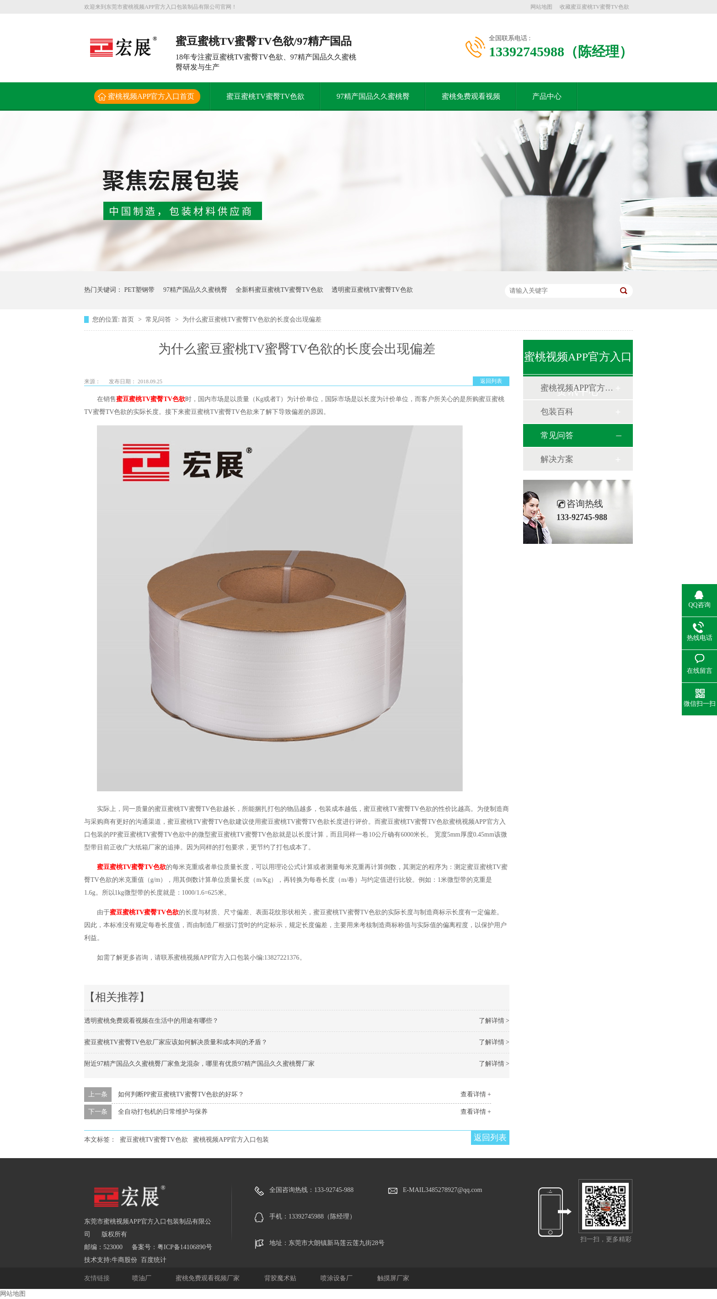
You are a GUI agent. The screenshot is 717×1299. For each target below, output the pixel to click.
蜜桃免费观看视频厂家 (208, 1278)
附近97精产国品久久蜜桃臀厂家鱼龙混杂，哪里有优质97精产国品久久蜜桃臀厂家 (199, 1063)
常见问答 (159, 319)
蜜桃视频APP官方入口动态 (577, 387)
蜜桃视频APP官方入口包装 (231, 1139)
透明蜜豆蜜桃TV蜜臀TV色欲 (372, 289)
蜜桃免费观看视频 (471, 96)
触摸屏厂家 (393, 1278)
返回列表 (491, 381)
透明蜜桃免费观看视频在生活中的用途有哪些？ (151, 1020)
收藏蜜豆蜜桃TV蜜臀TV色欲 (594, 7)
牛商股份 (124, 1259)
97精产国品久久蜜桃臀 (373, 96)
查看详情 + (475, 1094)
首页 (128, 319)
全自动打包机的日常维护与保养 (163, 1111)
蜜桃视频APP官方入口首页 (151, 96)
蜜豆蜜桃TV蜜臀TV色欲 (265, 96)
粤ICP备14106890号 (184, 1247)
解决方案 (556, 459)
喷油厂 (142, 1278)
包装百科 (556, 411)
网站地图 (541, 7)
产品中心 (547, 96)
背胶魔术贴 (281, 1278)
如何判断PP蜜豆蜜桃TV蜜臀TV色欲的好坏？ (181, 1094)
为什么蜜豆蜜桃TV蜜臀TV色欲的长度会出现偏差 (251, 319)
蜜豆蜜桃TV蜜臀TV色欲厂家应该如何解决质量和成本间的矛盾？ (176, 1042)
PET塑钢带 (139, 289)
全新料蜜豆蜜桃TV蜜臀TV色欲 (279, 289)
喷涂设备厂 (337, 1278)
